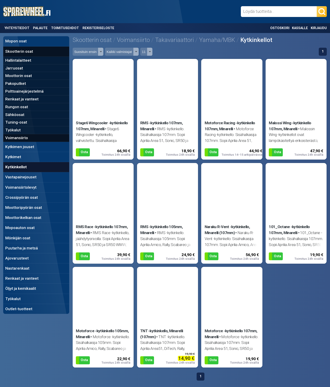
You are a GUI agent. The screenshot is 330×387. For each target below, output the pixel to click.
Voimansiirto (16, 137)
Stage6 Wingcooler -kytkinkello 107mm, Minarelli (102, 126)
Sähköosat (14, 114)
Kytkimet (13, 157)
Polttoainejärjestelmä (24, 91)
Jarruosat (14, 68)
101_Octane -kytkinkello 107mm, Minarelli (289, 229)
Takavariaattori (174, 39)
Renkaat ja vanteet (21, 99)
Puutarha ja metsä (21, 248)
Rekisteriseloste (98, 28)
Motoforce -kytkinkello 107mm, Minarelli (231, 334)
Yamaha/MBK (217, 39)
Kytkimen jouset (19, 146)
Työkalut (13, 130)
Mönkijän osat (17, 238)
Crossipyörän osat (21, 197)
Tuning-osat (16, 122)
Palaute (40, 28)
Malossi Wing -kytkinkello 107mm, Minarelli (290, 126)
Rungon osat (16, 107)
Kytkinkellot (16, 167)
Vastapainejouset (20, 177)
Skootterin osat (19, 51)
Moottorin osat (18, 75)
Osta (84, 152)
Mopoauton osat (20, 227)
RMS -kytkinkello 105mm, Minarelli (161, 229)
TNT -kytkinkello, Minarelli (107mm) (161, 334)
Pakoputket (15, 83)
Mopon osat (16, 41)
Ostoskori (279, 28)
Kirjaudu (319, 28)
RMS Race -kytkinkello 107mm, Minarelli (102, 229)
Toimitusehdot (65, 28)
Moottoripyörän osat (23, 207)
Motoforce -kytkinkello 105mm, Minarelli (102, 334)
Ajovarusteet (17, 258)
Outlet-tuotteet (18, 309)
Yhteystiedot (17, 28)
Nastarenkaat (17, 268)
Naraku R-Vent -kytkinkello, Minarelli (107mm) (227, 229)
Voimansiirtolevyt (20, 187)
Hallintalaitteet (18, 60)
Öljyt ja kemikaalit (20, 288)
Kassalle (300, 28)
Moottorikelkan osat (23, 217)
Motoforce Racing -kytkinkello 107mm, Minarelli (230, 126)
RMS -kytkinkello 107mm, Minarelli (161, 126)
